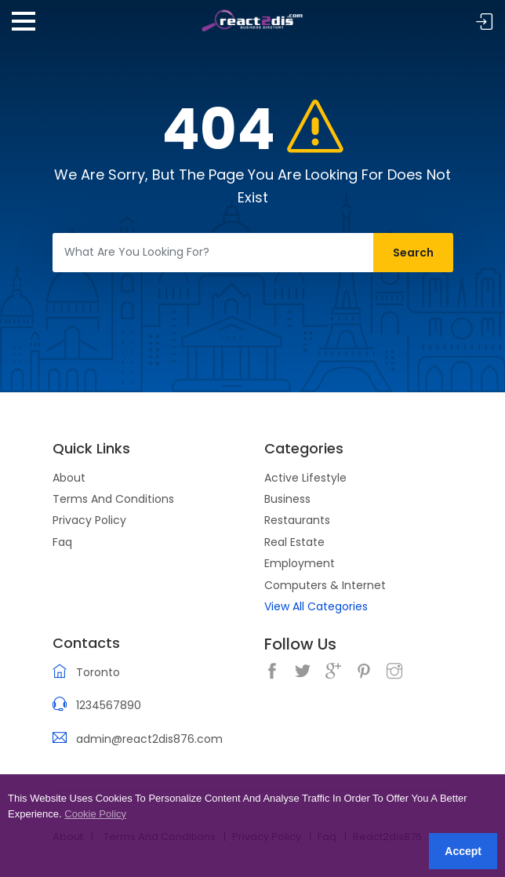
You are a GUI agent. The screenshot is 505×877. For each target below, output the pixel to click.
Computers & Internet (325, 585)
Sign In (484, 22)
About (69, 478)
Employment (299, 563)
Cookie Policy (95, 814)
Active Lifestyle (305, 478)
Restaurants (297, 520)
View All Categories (316, 606)
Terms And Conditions (113, 499)
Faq (62, 542)
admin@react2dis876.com (149, 739)
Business (287, 499)
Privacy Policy (89, 520)
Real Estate (294, 542)
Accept (463, 851)
